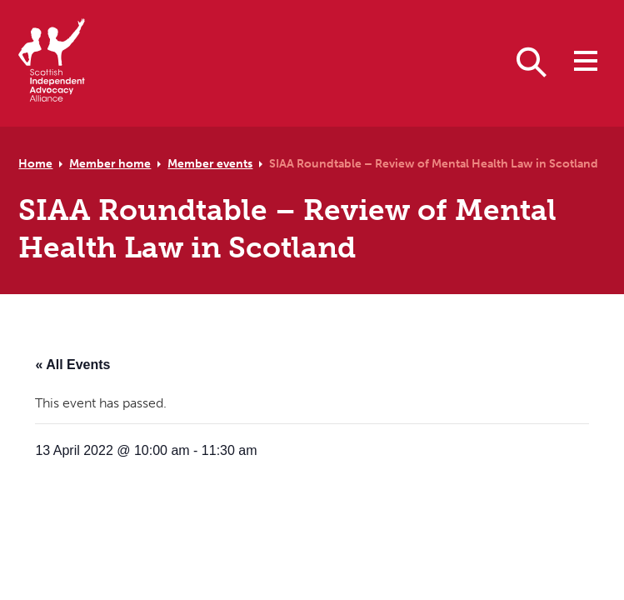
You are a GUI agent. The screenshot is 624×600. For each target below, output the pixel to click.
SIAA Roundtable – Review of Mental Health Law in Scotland (433, 163)
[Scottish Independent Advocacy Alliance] (51, 63)
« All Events (72, 365)
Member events (209, 163)
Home (35, 163)
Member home (110, 163)
